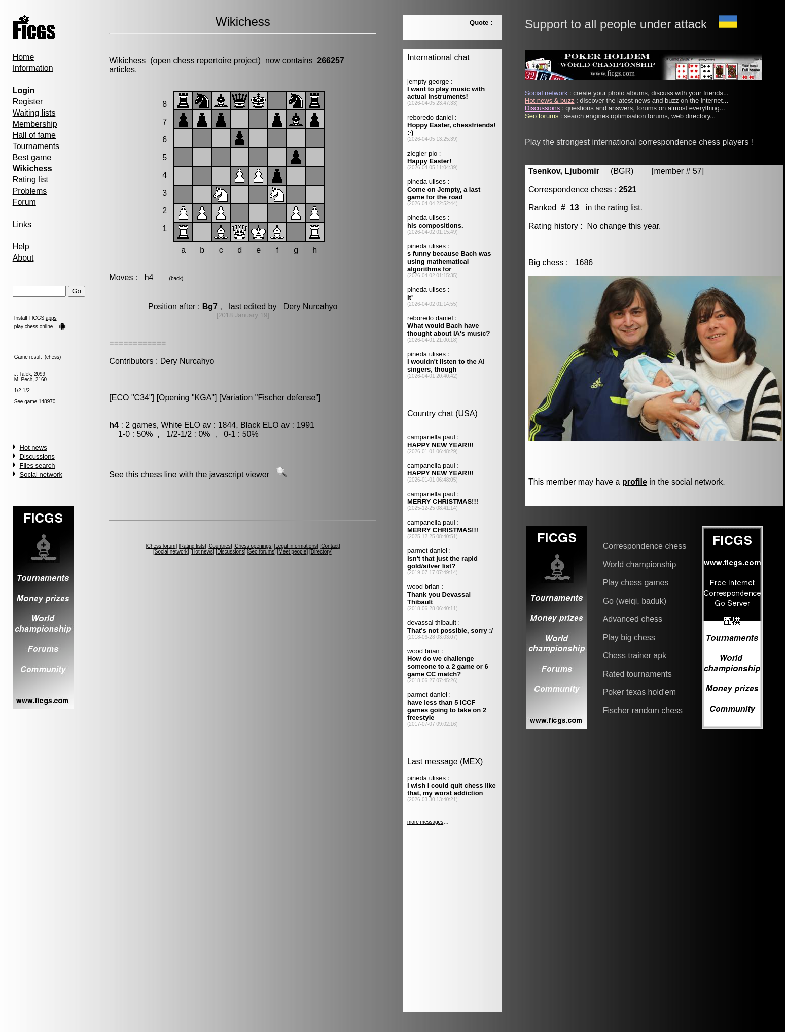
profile (634, 481)
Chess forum (161, 546)
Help (21, 246)
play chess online (33, 326)
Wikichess (127, 60)
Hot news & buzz (550, 100)
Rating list (30, 179)
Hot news (33, 447)
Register (28, 101)
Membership (35, 124)
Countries (220, 546)
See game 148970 (35, 401)
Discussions (37, 456)
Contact (329, 546)
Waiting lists (34, 112)
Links (22, 224)
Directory (321, 552)
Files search (37, 465)
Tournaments (36, 146)
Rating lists (192, 546)
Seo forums (261, 552)
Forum (24, 202)
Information (33, 68)
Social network (41, 474)
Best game (32, 157)
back (176, 278)
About (23, 257)
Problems (30, 191)
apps (51, 318)
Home (23, 57)
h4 (149, 277)
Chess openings (253, 546)
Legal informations (296, 546)
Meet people (292, 552)
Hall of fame (34, 135)
